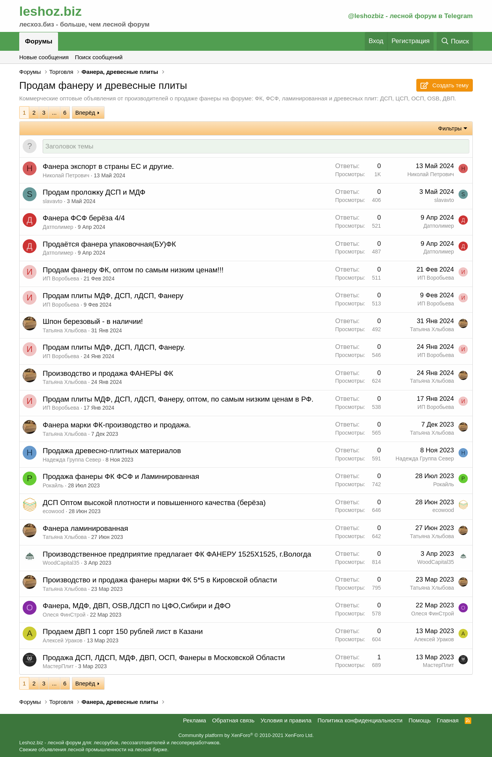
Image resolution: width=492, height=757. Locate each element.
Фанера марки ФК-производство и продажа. (117, 425)
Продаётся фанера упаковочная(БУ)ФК (109, 244)
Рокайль (53, 486)
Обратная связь (233, 720)
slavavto (52, 201)
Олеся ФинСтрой (64, 615)
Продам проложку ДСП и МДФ (94, 192)
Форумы (38, 41)
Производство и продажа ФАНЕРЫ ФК (108, 374)
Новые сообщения (44, 57)
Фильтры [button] (450, 128)
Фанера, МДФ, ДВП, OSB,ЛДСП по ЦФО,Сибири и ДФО (137, 606)
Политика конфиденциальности (359, 720)
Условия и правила (286, 720)
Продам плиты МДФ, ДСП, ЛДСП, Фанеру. (114, 347)
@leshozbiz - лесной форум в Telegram (410, 16)
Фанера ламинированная (85, 529)
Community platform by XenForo (246, 736)
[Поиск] (455, 41)
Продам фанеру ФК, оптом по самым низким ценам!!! (133, 270)
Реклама (194, 720)
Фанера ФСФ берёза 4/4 (84, 218)
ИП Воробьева (61, 279)
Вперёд (85, 112)
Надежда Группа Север (72, 460)
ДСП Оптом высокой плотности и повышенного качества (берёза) (154, 503)
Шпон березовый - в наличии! (93, 322)
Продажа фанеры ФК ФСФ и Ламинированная (121, 477)
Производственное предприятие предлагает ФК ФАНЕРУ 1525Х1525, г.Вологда (177, 554)
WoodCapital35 (61, 563)
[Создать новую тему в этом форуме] (256, 146)
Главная (448, 720)
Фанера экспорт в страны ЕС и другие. (108, 167)
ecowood (53, 512)
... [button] (54, 112)
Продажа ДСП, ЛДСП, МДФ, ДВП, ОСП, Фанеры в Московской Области (164, 658)
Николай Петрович (66, 176)
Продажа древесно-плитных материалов (112, 451)
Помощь (420, 720)
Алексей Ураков (62, 641)
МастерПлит (58, 667)
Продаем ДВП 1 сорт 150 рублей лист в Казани (123, 632)
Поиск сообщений (99, 57)
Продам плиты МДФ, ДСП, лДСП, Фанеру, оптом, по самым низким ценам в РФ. (178, 399)
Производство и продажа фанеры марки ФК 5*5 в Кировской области (160, 580)
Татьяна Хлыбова (65, 331)
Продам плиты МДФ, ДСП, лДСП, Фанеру (113, 296)
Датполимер (58, 227)
